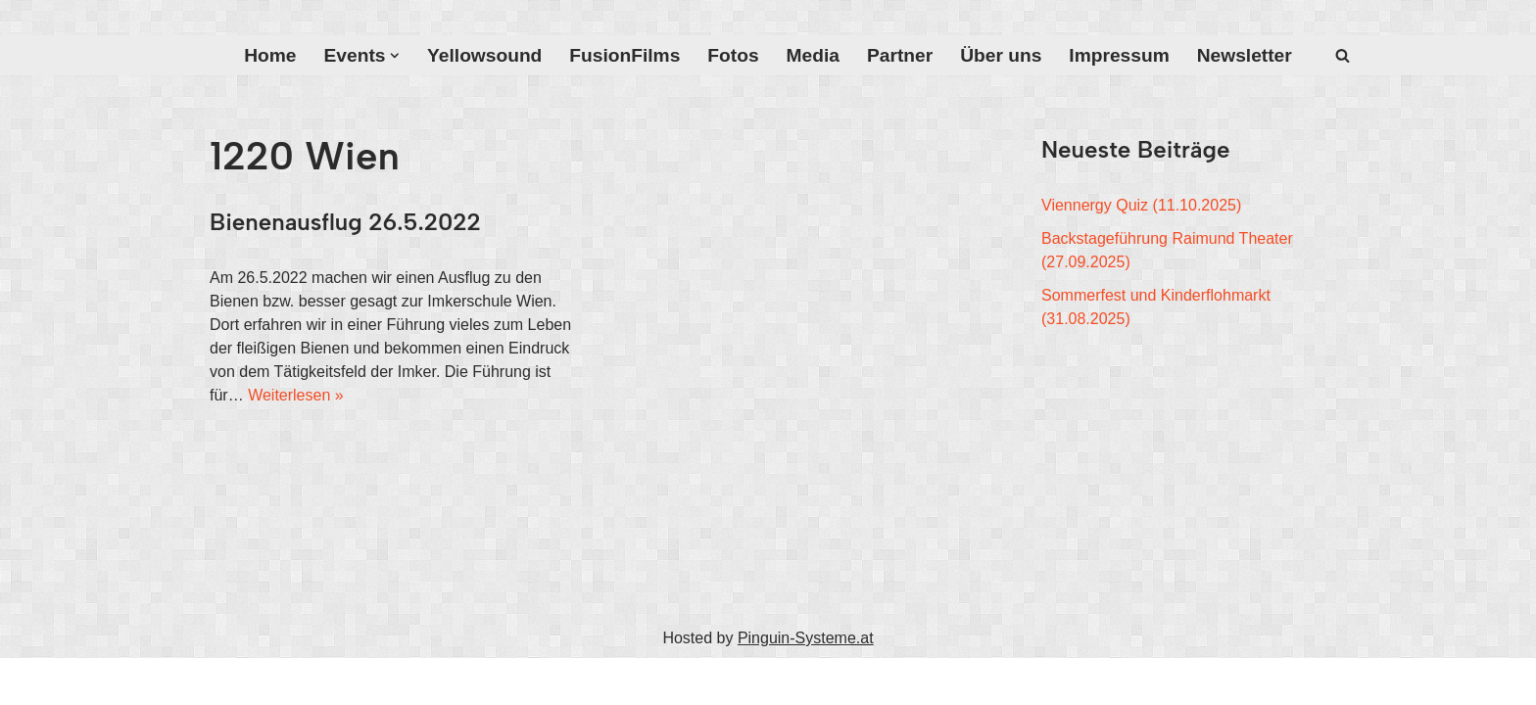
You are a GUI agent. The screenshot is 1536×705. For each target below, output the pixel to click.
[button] (395, 56)
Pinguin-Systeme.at (806, 638)
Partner (900, 55)
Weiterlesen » (296, 395)
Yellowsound (484, 55)
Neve (228, 681)
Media (813, 55)
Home (270, 55)
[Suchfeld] (1342, 55)
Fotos (732, 55)
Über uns (1000, 55)
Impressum (1119, 55)
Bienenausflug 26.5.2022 (345, 222)
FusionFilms (624, 55)
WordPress (407, 681)
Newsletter (1244, 55)
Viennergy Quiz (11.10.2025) (1141, 205)
